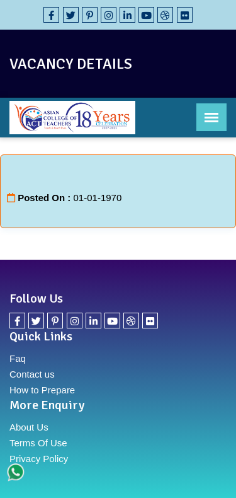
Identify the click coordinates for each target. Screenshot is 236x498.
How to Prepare (42, 390)
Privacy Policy (38, 458)
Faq (17, 358)
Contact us (32, 374)
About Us (28, 427)
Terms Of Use (38, 442)
